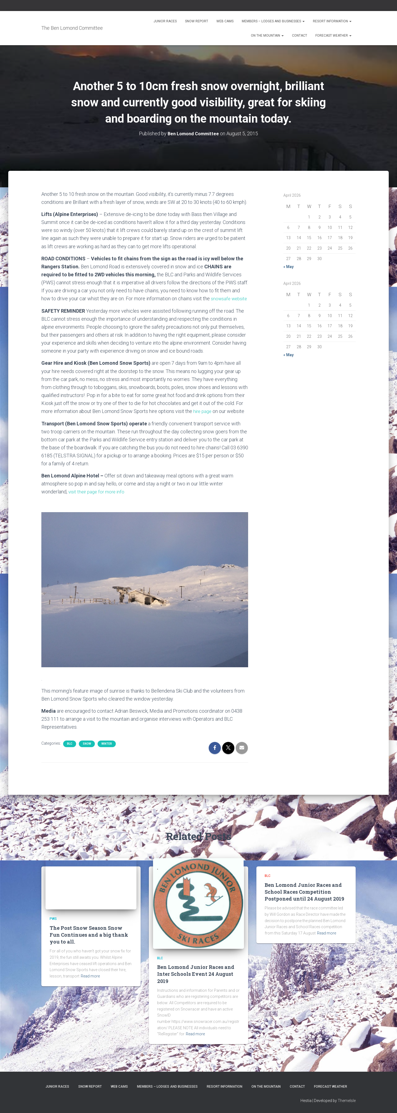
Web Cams (225, 21)
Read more (90, 976)
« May (288, 266)
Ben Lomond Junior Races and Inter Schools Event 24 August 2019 (195, 974)
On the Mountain (267, 35)
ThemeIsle (347, 1101)
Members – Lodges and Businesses (273, 21)
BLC (69, 751)
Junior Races (165, 21)
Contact (299, 35)
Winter (106, 751)
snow (87, 751)
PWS (53, 919)
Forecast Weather (333, 35)
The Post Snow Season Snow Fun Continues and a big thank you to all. (89, 935)
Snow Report (196, 21)
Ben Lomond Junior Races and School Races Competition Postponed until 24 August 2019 (304, 892)
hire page (203, 419)
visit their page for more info (98, 499)
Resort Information (332, 21)
